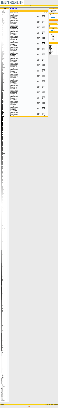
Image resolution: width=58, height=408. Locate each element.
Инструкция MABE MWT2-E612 (13, 103)
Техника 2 (50, 50)
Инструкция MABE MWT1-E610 (13, 98)
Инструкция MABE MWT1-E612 (13, 99)
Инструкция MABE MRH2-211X (13, 60)
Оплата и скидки (51, 25)
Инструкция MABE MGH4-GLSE (13, 33)
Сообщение (53, 30)
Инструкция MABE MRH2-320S (13, 61)
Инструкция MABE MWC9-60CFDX (14, 76)
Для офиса (50, 48)
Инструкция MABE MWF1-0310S (13, 82)
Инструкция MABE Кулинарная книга (14, 114)
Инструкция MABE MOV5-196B (13, 44)
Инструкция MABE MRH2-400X (13, 65)
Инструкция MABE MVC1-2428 (13, 66)
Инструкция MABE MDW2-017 (13, 27)
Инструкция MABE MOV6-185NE (13, 49)
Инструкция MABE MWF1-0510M (13, 83)
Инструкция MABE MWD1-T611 (13, 77)
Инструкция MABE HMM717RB (13, 18)
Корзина (31, 5)
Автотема (50, 53)
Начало (27, 5)
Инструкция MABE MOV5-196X (13, 45)
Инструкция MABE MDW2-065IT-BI (14, 29)
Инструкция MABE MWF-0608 (13, 81)
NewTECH (50, 46)
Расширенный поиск (53, 11)
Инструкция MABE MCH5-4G (13, 23)
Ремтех (50, 49)
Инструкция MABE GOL (12, 17)
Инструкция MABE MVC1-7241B (13, 72)
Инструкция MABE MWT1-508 (13, 93)
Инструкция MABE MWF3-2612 (13, 88)
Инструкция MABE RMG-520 (13, 109)
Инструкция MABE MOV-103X (13, 38)
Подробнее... (43, 15)
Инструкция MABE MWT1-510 (13, 94)
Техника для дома (51, 51)
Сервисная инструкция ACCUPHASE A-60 (53, 41)
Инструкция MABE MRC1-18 (13, 54)
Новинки (29, 5)
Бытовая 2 (50, 47)
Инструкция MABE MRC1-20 (13, 55)
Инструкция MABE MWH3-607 (13, 92)
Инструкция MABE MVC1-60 (13, 71)
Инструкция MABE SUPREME (13, 110)
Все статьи (50, 45)
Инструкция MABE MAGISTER (13, 22)
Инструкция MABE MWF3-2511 (13, 87)
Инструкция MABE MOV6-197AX (13, 50)
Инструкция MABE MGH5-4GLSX (13, 34)
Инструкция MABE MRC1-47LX (13, 56)
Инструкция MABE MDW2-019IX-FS (14, 28)
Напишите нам (50, 26)
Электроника (50, 54)
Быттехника (50, 52)
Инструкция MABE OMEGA (13, 104)
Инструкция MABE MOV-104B (13, 39)
